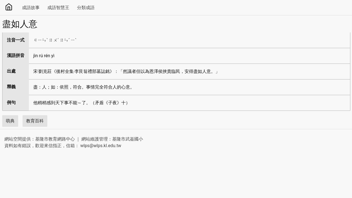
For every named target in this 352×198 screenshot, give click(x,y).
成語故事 (31, 7)
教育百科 (35, 120)
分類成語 (86, 7)
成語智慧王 (58, 7)
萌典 (10, 120)
